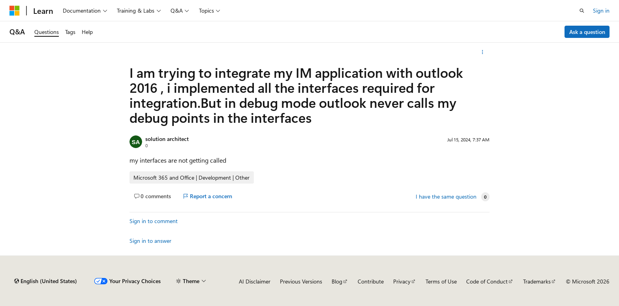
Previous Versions (301, 281)
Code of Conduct (487, 281)
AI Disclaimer (254, 281)
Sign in (601, 10)
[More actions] (483, 52)
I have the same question (446, 196)
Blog (337, 281)
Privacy (402, 281)
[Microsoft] (14, 11)
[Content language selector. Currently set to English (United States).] (45, 281)
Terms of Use (441, 281)
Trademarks (537, 281)
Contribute (371, 281)
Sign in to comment (153, 221)
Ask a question (587, 32)
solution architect (167, 139)
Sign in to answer (150, 240)
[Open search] (582, 11)
